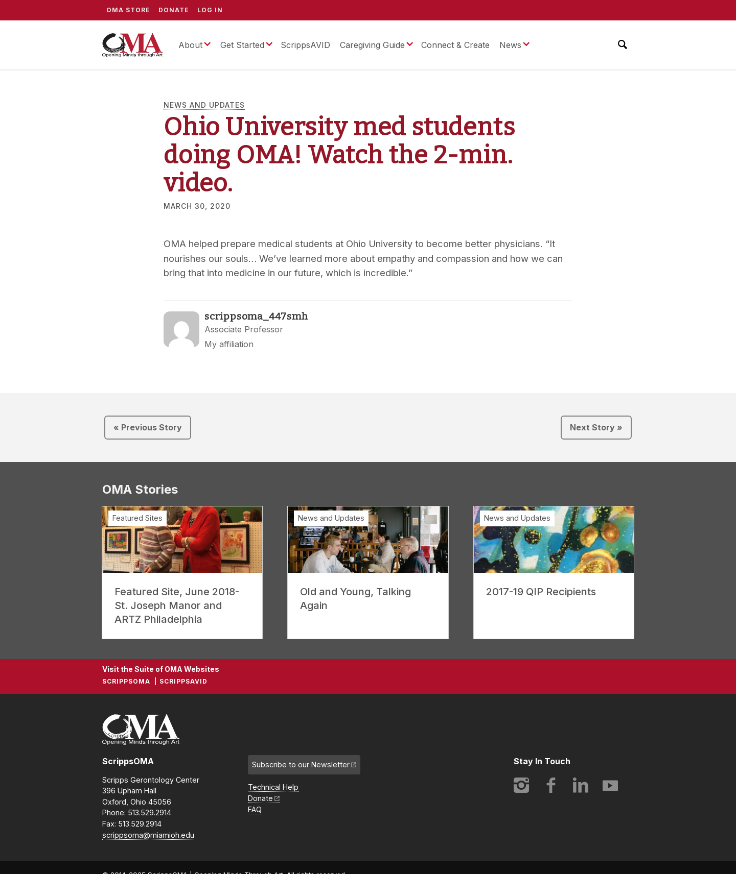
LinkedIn (580, 785)
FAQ (255, 809)
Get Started (242, 45)
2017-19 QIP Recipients (541, 592)
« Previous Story (147, 427)
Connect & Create (455, 45)
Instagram (521, 785)
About (190, 45)
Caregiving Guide (372, 45)
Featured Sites (137, 518)
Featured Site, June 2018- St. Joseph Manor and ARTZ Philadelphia (176, 605)
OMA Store (128, 10)
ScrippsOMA (132, 45)
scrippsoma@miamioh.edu (148, 835)
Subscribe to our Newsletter (301, 764)
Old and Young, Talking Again (355, 599)
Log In (210, 10)
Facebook (551, 785)
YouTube (610, 785)
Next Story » (596, 427)
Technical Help (273, 787)
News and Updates (204, 105)
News (510, 45)
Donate (173, 10)
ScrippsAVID (305, 45)
